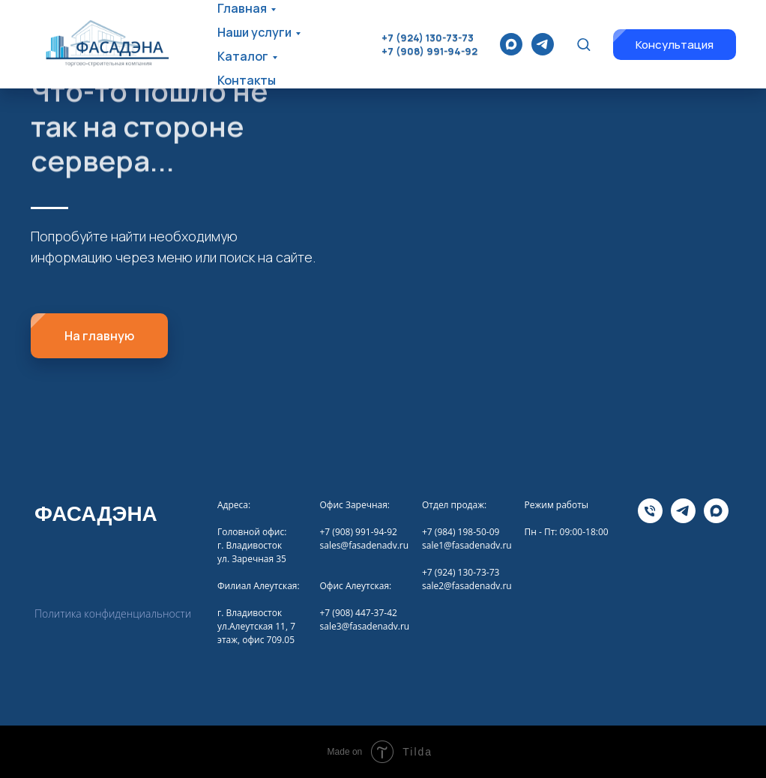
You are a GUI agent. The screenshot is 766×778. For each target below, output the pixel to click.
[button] (583, 44)
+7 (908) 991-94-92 (429, 51)
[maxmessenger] (511, 44)
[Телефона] (650, 519)
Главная (242, 8)
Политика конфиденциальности (112, 613)
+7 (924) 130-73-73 (428, 37)
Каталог (242, 56)
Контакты (246, 80)
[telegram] (542, 44)
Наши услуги (254, 32)
